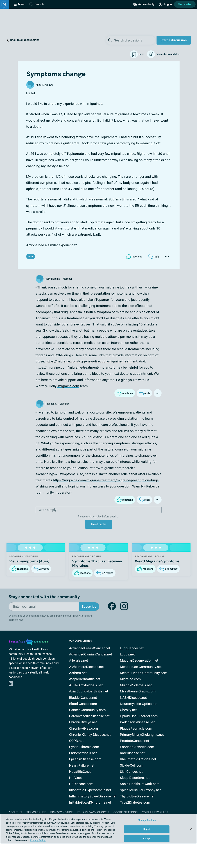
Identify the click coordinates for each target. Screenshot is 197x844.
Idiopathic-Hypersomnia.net (90, 790)
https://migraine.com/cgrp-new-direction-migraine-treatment (91, 361)
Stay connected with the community (44, 596)
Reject (146, 829)
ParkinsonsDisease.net (137, 722)
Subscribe (184, 4)
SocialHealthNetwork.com (140, 784)
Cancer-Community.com (87, 710)
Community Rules (155, 812)
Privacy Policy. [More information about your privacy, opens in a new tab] (38, 840)
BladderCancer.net (83, 698)
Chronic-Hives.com (83, 728)
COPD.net (76, 741)
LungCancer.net (132, 648)
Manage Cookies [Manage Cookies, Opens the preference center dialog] (147, 820)
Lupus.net (127, 654)
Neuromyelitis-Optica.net (139, 704)
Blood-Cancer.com (83, 704)
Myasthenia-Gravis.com (138, 691)
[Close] (191, 829)
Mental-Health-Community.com (143, 673)
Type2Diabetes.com (135, 802)
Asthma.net (78, 673)
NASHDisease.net (133, 698)
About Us (15, 812)
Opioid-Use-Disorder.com (139, 716)
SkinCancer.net (131, 771)
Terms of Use (16, 619)
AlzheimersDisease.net (86, 667)
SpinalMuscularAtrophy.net (140, 790)
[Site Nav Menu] (19, 4)
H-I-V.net (75, 778)
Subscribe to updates (163, 54)
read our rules (93, 516)
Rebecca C (51, 403)
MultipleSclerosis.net (136, 685)
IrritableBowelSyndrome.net (90, 802)
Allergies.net (78, 660)
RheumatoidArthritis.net (138, 759)
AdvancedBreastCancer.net (89, 648)
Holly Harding (52, 278)
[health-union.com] (28, 641)
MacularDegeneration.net (139, 660)
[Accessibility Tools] (143, 4)
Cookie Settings (126, 812)
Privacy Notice (80, 615)
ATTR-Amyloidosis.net (86, 685)
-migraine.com (68, 386)
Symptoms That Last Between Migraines (97, 563)
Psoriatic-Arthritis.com (137, 747)
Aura (30, 256)
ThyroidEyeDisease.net (137, 796)
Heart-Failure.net (81, 765)
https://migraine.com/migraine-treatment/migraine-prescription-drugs (106, 480)
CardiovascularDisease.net (89, 716)
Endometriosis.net (83, 753)
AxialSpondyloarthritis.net (88, 691)
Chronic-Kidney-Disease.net (90, 735)
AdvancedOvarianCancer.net (90, 654)
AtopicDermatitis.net (84, 679)
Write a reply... (49, 510)
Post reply (98, 524)
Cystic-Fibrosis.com (84, 747)
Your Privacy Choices (93, 812)
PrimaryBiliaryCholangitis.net (142, 735)
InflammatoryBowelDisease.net (93, 796)
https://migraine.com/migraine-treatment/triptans (73, 367)
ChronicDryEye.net (83, 722)
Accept (147, 838)
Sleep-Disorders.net (135, 778)
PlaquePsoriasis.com (136, 728)
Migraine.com (130, 679)
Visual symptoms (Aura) (29, 561)
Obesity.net (128, 710)
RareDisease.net (132, 753)
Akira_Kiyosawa (44, 84)
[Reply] (154, 257)
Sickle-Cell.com (131, 765)
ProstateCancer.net (134, 741)
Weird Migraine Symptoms (157, 561)
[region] (98, 829)
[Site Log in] (165, 4)
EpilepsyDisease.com (85, 759)
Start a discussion (173, 40)
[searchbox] (134, 40)
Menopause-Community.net (141, 667)
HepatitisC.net (80, 771)
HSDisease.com (81, 784)
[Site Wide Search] (36, 4)
